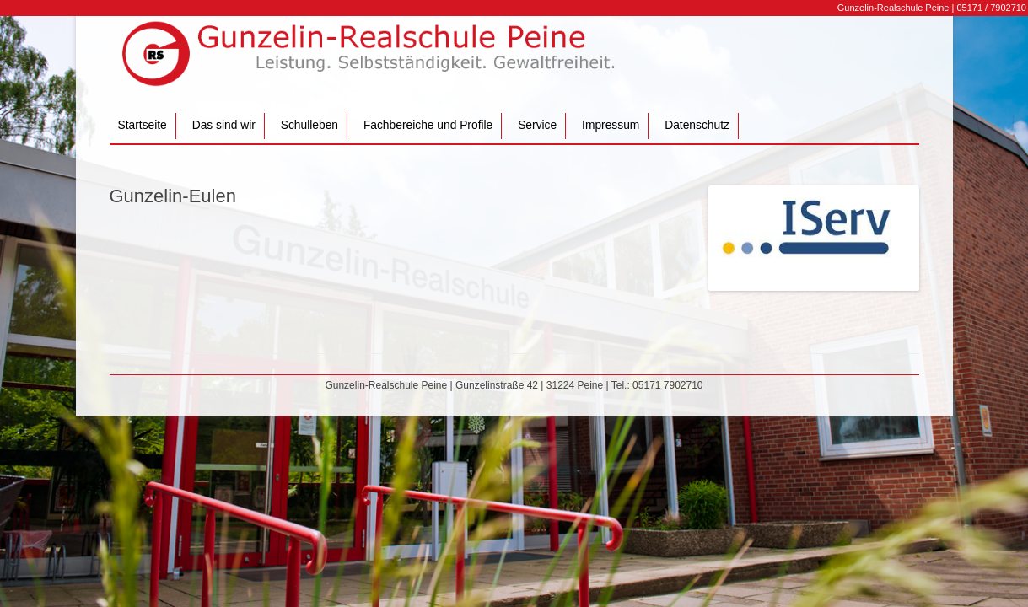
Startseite (142, 125)
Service (537, 125)
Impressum (610, 125)
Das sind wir (224, 125)
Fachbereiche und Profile (427, 125)
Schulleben (309, 125)
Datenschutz (697, 125)
